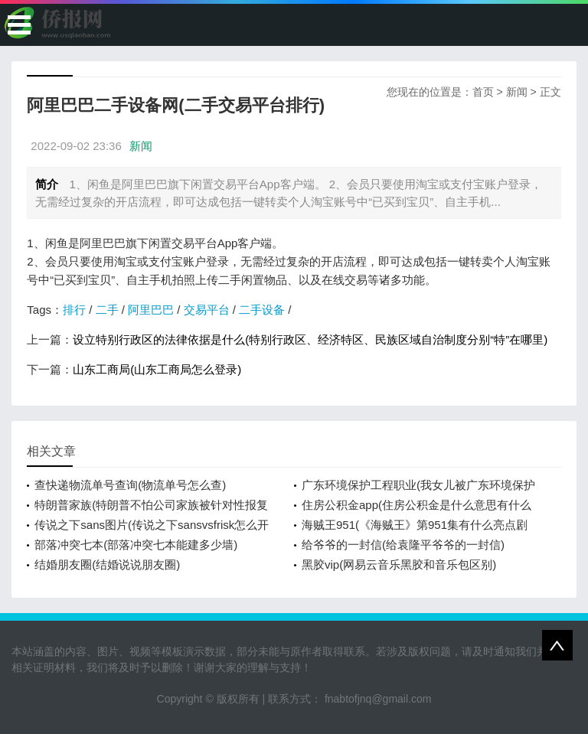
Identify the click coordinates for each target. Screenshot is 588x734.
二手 (107, 309)
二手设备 (262, 309)
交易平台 (207, 309)
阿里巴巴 (151, 309)
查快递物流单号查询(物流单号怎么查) (130, 484)
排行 (74, 309)
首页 (483, 92)
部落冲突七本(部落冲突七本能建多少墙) (135, 544)
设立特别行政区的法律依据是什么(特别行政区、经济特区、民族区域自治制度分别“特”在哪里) (310, 339)
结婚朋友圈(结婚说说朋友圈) (107, 564)
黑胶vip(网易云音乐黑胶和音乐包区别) (399, 564)
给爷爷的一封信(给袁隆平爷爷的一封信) (403, 544)
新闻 (517, 92)
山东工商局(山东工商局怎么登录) (157, 369)
